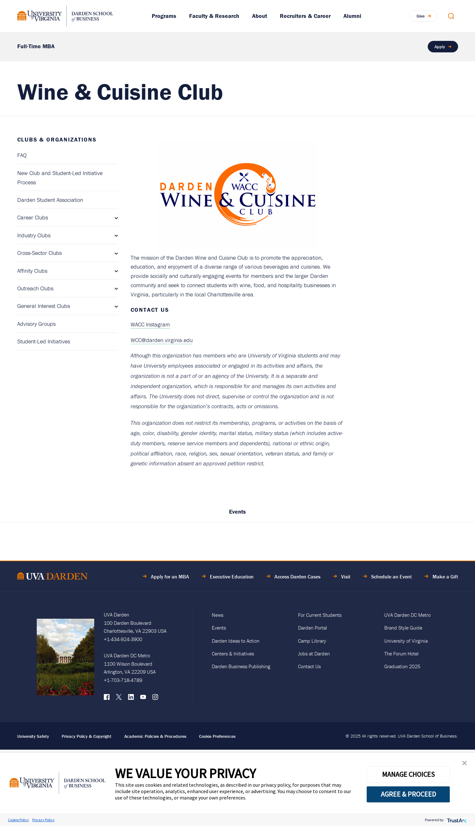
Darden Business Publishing (241, 666)
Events (237, 511)
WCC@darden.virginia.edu (162, 340)
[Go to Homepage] (65, 16)
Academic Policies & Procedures (155, 736)
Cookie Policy (18, 819)
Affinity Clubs (32, 270)
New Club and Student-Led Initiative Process (60, 177)
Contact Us (309, 666)
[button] (464, 764)
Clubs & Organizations (56, 139)
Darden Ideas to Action (235, 641)
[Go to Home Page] (52, 577)
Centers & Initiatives (233, 653)
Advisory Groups (36, 323)
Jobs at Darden (314, 653)
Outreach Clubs (35, 288)
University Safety (33, 736)
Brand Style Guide (403, 627)
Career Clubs (32, 217)
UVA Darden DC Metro (407, 615)
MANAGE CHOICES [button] (408, 774)
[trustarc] (456, 820)
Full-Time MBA (36, 46)
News (217, 615)
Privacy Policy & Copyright (86, 736)
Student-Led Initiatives (43, 341)
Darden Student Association (50, 199)
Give (421, 16)
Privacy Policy (43, 819)
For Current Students (319, 615)
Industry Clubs (33, 235)
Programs (164, 15)
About (259, 15)
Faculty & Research (214, 15)
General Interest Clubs (43, 306)
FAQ (22, 155)
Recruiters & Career (305, 15)
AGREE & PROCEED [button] (408, 794)
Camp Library (312, 641)
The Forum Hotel (401, 653)
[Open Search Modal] (451, 16)
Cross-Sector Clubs (39, 252)
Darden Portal (312, 627)
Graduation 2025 (402, 666)
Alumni (352, 15)
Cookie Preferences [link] (217, 736)
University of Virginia (406, 641)
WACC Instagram (150, 324)
